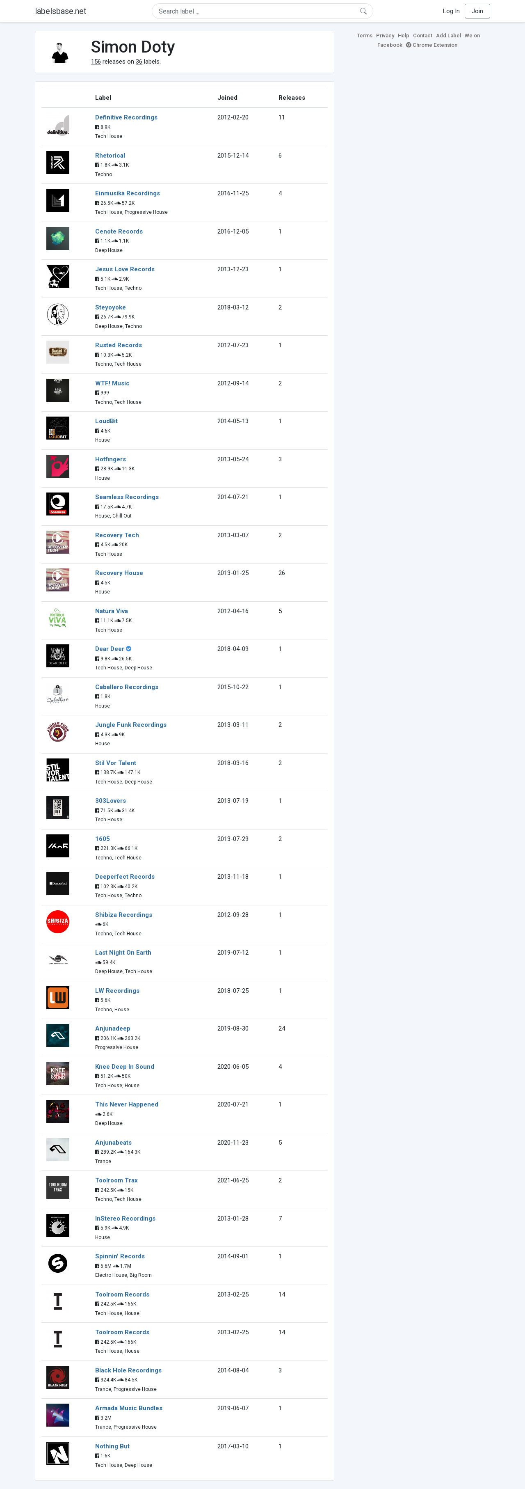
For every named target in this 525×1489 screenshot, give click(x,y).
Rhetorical (110, 155)
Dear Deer (109, 649)
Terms (364, 35)
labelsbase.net (61, 11)
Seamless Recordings (127, 497)
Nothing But (112, 1446)
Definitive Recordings (126, 117)
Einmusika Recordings (127, 193)
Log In (451, 11)
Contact (422, 35)
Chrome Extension (431, 45)
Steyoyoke (110, 307)
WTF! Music (112, 383)
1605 (102, 839)
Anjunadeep (112, 1028)
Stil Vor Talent (115, 763)
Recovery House (119, 573)
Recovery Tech (117, 535)
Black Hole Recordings (128, 1370)
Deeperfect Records (125, 876)
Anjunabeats (113, 1142)
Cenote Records (119, 231)
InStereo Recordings (125, 1218)
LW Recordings (117, 990)
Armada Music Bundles (128, 1408)
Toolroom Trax (116, 1180)
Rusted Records (118, 345)
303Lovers (110, 800)
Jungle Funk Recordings (131, 724)
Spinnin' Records (120, 1256)
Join (477, 11)
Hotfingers (110, 459)
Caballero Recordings (126, 687)
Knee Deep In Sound (124, 1066)
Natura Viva (111, 611)
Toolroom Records (122, 1294)
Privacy (385, 35)
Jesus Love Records (125, 269)
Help (403, 35)
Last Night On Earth (123, 952)
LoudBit (106, 421)
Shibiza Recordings (123, 915)
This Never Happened (126, 1104)
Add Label (448, 35)
